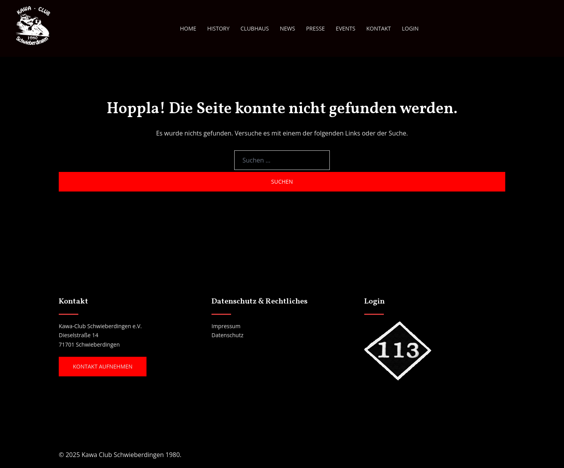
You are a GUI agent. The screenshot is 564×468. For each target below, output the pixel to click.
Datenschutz (227, 335)
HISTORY (218, 28)
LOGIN (410, 28)
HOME (188, 28)
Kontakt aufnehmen (102, 366)
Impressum (226, 326)
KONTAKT (378, 28)
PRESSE (315, 28)
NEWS (287, 28)
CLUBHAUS (254, 28)
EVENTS (345, 28)
